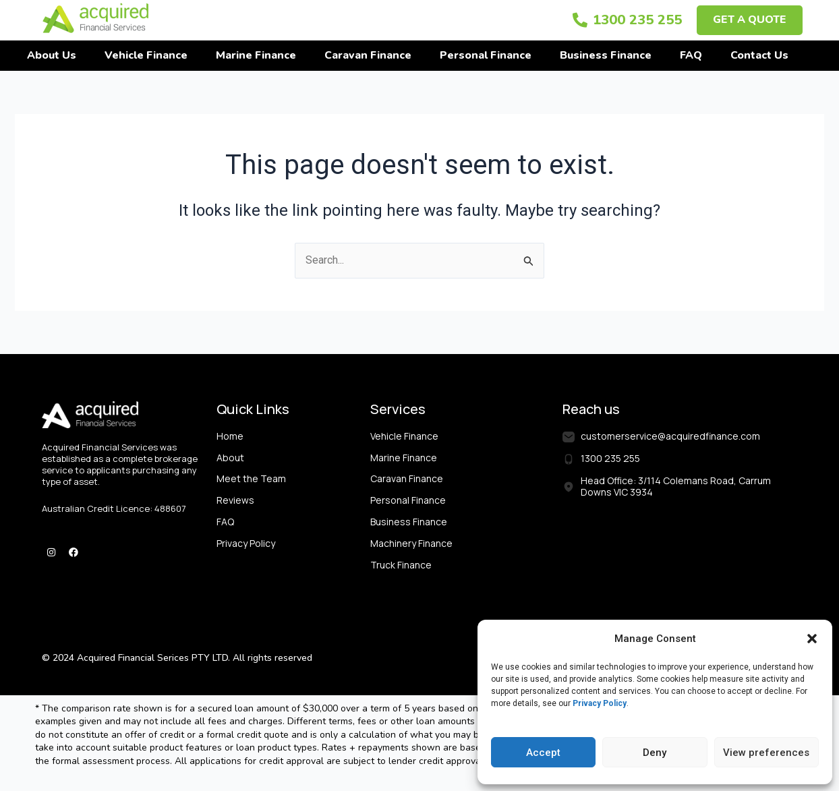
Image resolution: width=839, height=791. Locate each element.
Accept (543, 752)
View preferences (766, 752)
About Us (51, 55)
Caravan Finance (367, 55)
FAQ (691, 55)
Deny (654, 752)
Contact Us (759, 55)
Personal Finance (485, 55)
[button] (812, 638)
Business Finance (606, 55)
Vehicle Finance (146, 55)
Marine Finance (256, 55)
